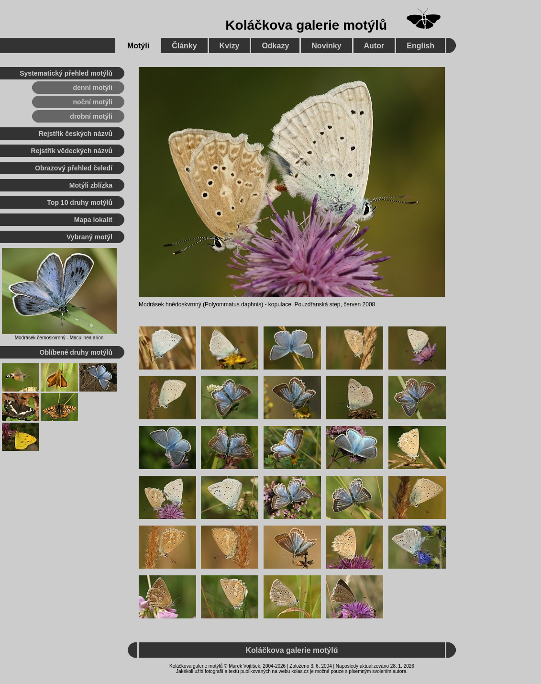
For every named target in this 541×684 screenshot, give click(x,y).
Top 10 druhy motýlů (79, 202)
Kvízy (230, 46)
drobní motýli (91, 116)
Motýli (138, 46)
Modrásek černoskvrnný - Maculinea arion (59, 337)
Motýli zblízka (90, 185)
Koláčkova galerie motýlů (306, 25)
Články (184, 46)
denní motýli (92, 87)
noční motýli (92, 102)
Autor (374, 46)
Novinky (326, 46)
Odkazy (275, 46)
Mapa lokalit (93, 220)
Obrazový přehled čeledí (73, 168)
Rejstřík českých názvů (75, 133)
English (420, 46)
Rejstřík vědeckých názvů (71, 151)
